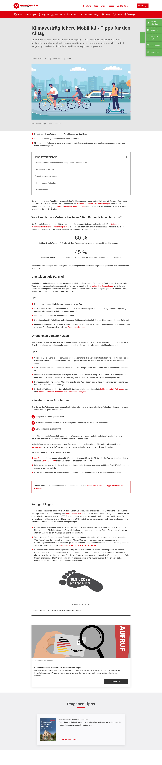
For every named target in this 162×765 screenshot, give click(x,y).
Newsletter (155, 53)
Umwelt (74, 15)
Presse (111, 6)
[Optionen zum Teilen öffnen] (67, 58)
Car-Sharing (39, 458)
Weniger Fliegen (41, 190)
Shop (103, 6)
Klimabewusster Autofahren (46, 183)
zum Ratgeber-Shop (68, 739)
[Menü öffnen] (142, 5)
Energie (108, 15)
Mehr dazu (116, 681)
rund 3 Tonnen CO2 (73, 514)
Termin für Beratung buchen (155, 30)
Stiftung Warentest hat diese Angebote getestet (77, 545)
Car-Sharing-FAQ (49, 461)
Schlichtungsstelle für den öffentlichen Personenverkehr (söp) (61, 392)
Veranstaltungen (153, 45)
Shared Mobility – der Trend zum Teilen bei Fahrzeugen (56, 611)
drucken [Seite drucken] (56, 59)
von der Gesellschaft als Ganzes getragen (93, 204)
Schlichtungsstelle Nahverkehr (112, 389)
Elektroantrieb (37, 447)
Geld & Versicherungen (27, 15)
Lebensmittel (60, 15)
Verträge (131, 15)
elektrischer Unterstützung (102, 286)
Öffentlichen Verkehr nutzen (46, 176)
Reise (119, 15)
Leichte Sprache (124, 6)
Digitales (45, 15)
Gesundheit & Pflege (91, 15)
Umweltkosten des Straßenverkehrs (71, 206)
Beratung (87, 6)
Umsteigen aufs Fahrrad (44, 169)
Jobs (96, 6)
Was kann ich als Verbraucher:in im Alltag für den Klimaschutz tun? (61, 163)
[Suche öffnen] (133, 5)
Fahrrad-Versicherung (76, 327)
